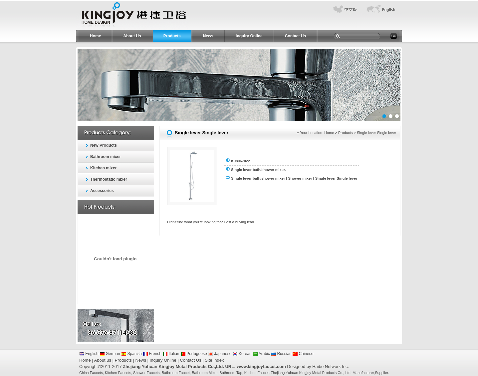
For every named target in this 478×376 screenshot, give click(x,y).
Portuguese (193, 353)
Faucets (96, 373)
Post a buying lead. (239, 222)
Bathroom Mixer (204, 373)
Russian (281, 353)
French (152, 353)
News (208, 36)
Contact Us (295, 36)
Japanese (219, 353)
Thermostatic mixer (108, 179)
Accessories (102, 190)
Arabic (261, 353)
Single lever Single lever (336, 178)
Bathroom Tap (230, 373)
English (89, 353)
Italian (170, 353)
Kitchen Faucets (118, 373)
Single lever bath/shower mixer (258, 178)
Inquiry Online (249, 36)
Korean (242, 353)
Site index (214, 360)
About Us (132, 36)
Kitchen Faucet (256, 373)
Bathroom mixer (105, 156)
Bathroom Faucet (176, 373)
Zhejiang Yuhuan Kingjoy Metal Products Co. (307, 373)
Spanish (131, 353)
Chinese (303, 353)
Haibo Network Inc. (330, 366)
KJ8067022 (240, 161)
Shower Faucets (146, 373)
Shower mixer (300, 178)
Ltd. (348, 373)
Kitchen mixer (103, 168)
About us (102, 360)
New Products (103, 145)
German (110, 353)
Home (95, 36)
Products (172, 36)
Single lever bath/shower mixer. (258, 170)
